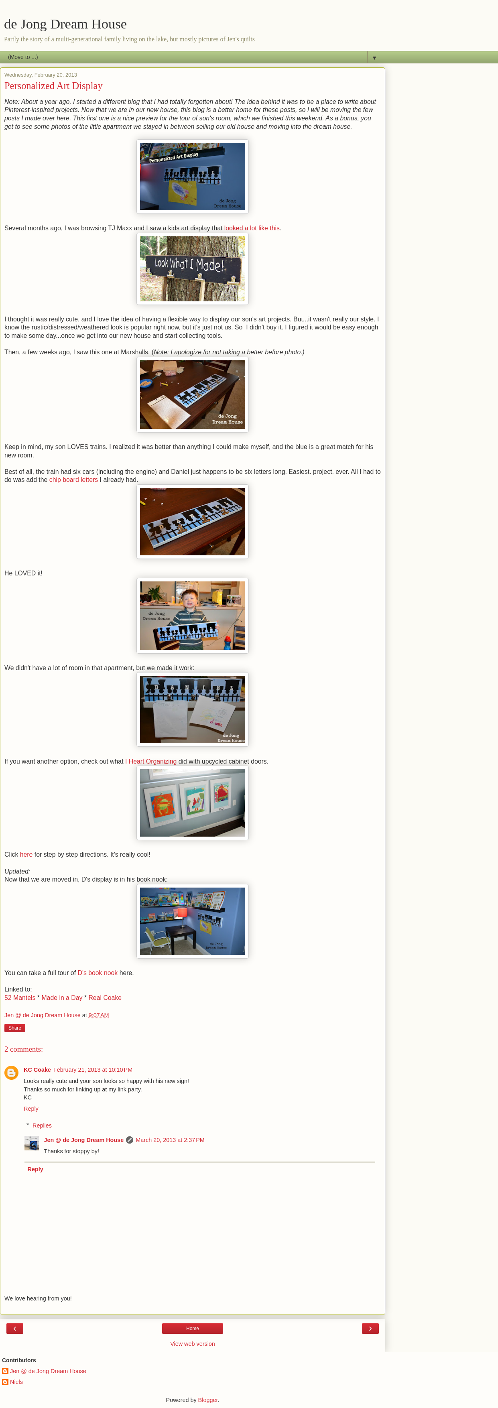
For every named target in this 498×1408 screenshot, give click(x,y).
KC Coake (37, 1070)
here (27, 854)
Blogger (208, 1400)
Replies (42, 1125)
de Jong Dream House (65, 23)
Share (14, 1028)
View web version (192, 1344)
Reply (31, 1108)
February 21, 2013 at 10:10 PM (92, 1070)
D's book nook (97, 972)
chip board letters (73, 479)
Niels (16, 1382)
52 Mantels (19, 997)
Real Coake (105, 997)
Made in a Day (61, 997)
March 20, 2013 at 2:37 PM (170, 1140)
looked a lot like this (252, 228)
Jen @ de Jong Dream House (84, 1140)
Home (192, 1328)
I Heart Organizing (151, 761)
